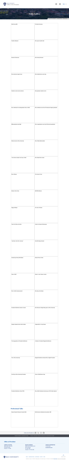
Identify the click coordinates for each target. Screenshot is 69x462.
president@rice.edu (49, 447)
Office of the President (13, 4)
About (27, 456)
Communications (59, 18)
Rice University (10, 3)
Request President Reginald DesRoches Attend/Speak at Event (42, 435)
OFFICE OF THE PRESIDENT (52, 18)
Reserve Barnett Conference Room (21, 435)
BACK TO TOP (63, 456)
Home (44, 456)
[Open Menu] (64, 4)
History (41, 456)
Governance (37, 456)
